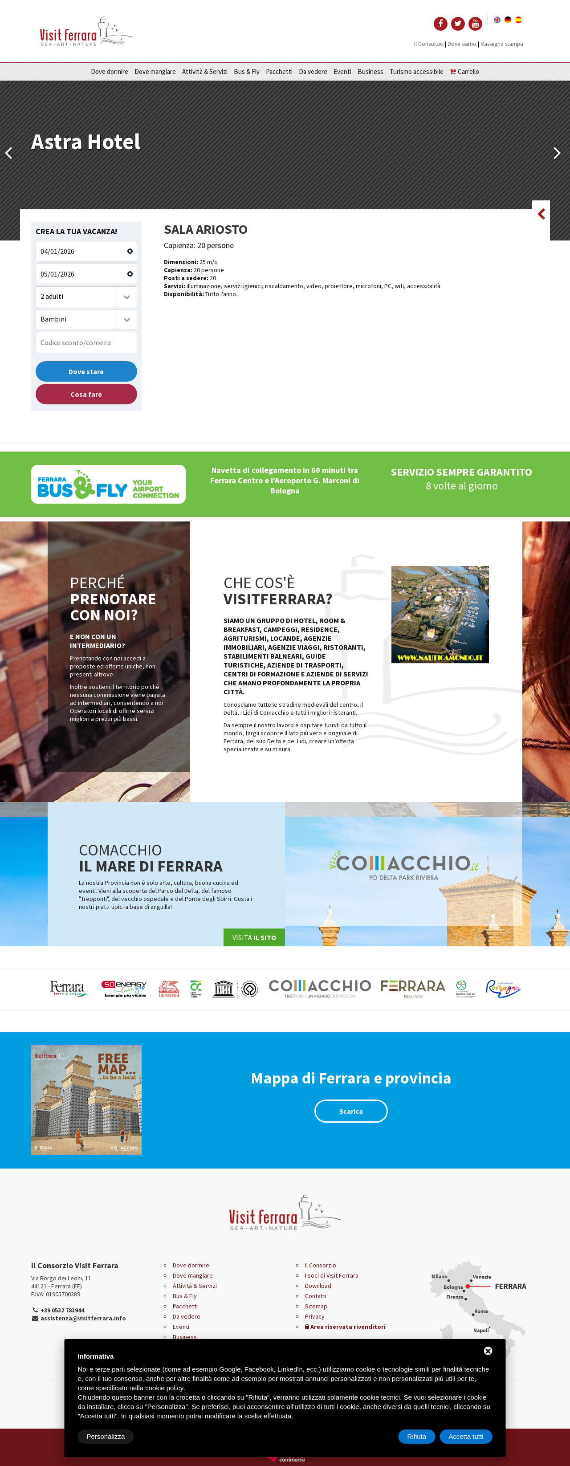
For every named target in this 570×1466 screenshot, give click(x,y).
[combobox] (86, 296)
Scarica (351, 1111)
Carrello (464, 71)
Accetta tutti (465, 1436)
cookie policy (164, 1388)
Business (370, 71)
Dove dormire (109, 71)
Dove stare (86, 371)
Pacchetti (279, 71)
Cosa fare (86, 394)
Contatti (315, 1296)
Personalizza (106, 1436)
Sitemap (316, 1306)
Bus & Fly (247, 71)
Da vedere (313, 71)
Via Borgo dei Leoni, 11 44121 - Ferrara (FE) (61, 1282)
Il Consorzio (429, 44)
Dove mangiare (155, 71)
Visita (254, 937)
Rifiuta (417, 1436)
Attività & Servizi (205, 71)
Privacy (315, 1316)
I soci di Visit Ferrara (331, 1275)
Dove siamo (462, 44)
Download (318, 1286)
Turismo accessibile (417, 71)
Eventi (342, 71)
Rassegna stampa (501, 44)
